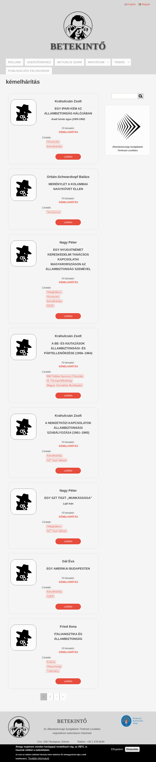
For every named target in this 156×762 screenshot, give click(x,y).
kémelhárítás (68, 132)
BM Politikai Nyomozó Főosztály (65, 376)
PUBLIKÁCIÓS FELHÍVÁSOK (29, 70)
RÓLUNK (14, 62)
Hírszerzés (53, 141)
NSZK (50, 305)
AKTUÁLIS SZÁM (69, 62)
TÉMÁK (121, 62)
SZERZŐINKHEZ (39, 62)
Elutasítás (132, 749)
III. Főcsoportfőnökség (59, 380)
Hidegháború (54, 292)
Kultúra (51, 662)
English (130, 4)
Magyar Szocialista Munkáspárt (64, 385)
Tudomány (53, 671)
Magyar (144, 4)
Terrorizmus (53, 212)
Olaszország (54, 666)
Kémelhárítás (54, 146)
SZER (50, 596)
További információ (38, 758)
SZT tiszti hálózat (56, 460)
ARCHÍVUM (98, 62)
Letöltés (68, 156)
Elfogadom (117, 749)
